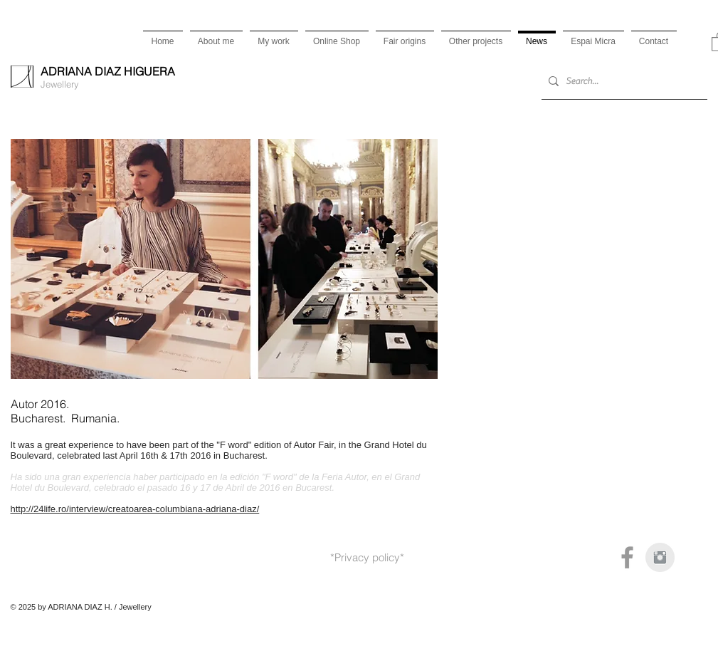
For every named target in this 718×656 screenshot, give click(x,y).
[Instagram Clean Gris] (660, 557)
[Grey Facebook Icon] (627, 557)
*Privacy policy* (367, 557)
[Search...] (621, 81)
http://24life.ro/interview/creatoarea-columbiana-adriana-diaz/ (135, 509)
